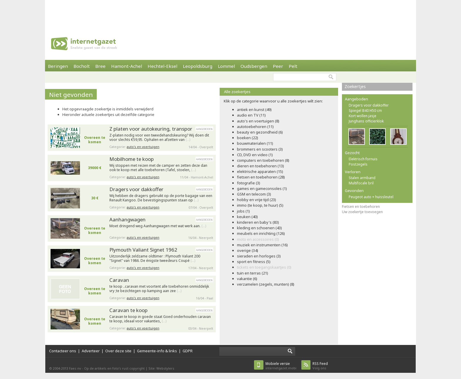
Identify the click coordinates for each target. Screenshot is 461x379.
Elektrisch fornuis (363, 158)
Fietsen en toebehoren (361, 206)
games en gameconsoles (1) (262, 188)
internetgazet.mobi (280, 365)
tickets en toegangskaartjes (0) (264, 267)
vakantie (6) (247, 278)
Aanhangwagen (127, 219)
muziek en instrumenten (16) (262, 244)
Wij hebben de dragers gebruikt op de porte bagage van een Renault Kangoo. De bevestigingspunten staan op (160, 198)
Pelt (293, 66)
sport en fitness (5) (253, 261)
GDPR (188, 350)
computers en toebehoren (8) (263, 160)
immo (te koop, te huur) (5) (260, 205)
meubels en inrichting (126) (261, 233)
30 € (94, 198)
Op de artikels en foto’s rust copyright (114, 368)
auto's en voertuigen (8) (258, 121)
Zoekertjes (355, 86)
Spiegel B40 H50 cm (365, 110)
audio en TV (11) (251, 115)
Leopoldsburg (197, 66)
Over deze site (118, 350)
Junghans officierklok (366, 121)
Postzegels (358, 164)
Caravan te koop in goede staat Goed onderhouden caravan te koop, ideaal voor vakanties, (160, 319)
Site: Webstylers (161, 368)
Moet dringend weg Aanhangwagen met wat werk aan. (157, 226)
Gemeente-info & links (157, 350)
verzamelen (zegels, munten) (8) (265, 284)
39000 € (94, 167)
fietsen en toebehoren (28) (261, 177)
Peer (278, 66)
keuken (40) (247, 216)
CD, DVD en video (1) (255, 154)
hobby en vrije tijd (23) (256, 199)
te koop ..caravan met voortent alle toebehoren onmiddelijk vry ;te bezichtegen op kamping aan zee (159, 288)
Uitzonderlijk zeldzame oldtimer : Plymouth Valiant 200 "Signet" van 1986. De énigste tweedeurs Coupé (154, 258)
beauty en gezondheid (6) (260, 132)
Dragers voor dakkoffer (136, 189)
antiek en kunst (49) (254, 109)
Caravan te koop (128, 310)
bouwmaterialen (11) (255, 143)
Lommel (226, 66)
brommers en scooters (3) (260, 149)
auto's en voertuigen (143, 146)
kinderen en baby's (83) (258, 222)
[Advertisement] (230, 13)
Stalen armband (362, 177)
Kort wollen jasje (362, 115)
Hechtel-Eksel (162, 66)
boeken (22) (247, 137)
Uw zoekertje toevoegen (362, 211)
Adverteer (91, 350)
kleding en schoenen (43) (259, 227)
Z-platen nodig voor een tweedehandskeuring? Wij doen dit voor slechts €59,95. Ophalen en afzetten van (159, 137)
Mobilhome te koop (131, 159)
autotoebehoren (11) (255, 126)
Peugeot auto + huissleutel (371, 196)
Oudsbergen (253, 66)
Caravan (119, 280)
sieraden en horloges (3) (259, 256)
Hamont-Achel (126, 66)
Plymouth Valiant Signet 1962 (143, 249)
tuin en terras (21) (252, 273)
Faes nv (75, 368)
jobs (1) (243, 211)
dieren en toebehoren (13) (260, 166)
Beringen (58, 66)
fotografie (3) (248, 183)
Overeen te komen (94, 139)
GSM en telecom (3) (254, 194)
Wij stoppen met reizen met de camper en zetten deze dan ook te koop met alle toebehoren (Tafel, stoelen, (158, 167)
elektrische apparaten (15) (260, 171)
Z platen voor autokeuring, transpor (150, 128)
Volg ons (320, 365)
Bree (100, 66)
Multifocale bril (361, 183)
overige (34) (247, 250)
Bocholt (82, 66)
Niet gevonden (71, 94)
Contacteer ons (62, 350)
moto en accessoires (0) (258, 239)
